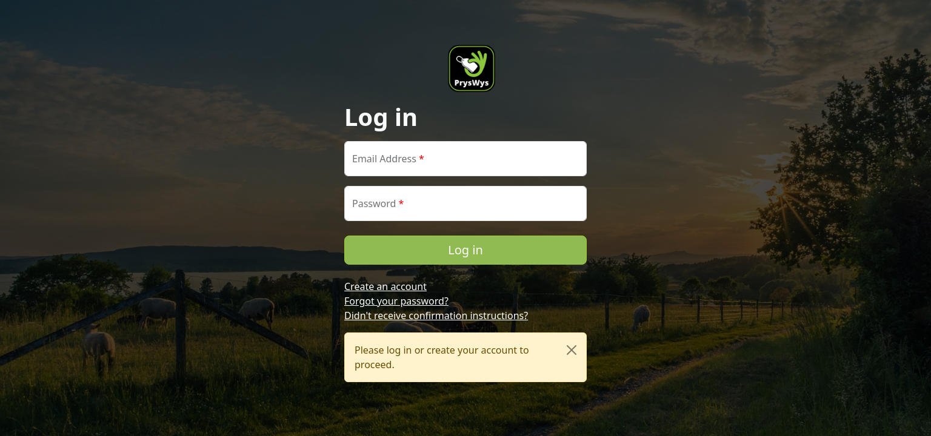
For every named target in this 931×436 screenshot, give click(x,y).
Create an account (385, 286)
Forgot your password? (396, 301)
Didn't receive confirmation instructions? (436, 315)
